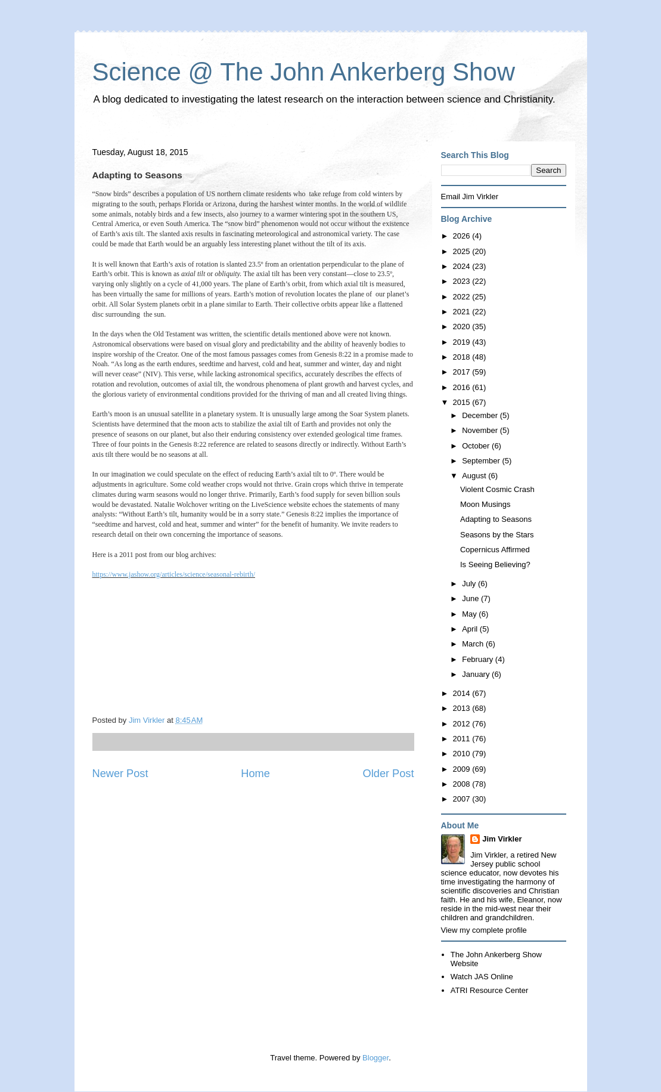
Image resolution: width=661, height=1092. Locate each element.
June (471, 598)
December (481, 415)
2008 (463, 783)
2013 (463, 708)
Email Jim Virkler (470, 196)
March (474, 643)
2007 (463, 798)
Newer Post (120, 773)
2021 (463, 311)
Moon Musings (485, 504)
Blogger (375, 1057)
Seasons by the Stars (497, 534)
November (481, 430)
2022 (463, 296)
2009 (463, 769)
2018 (463, 356)
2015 (463, 402)
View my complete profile (484, 930)
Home (255, 773)
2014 (463, 693)
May (470, 614)
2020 (463, 326)
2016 (463, 387)
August (475, 475)
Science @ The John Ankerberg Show (304, 72)
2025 (463, 251)
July (470, 583)
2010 (463, 753)
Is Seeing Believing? (495, 564)
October (477, 445)
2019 (463, 342)
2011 (463, 738)
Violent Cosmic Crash (497, 489)
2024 (463, 266)
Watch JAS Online (482, 976)
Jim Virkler (502, 838)
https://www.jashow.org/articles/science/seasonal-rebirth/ (173, 574)
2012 (463, 723)
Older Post (388, 773)
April (471, 628)
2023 (463, 281)
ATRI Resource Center (490, 990)
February (478, 659)
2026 (463, 235)
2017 (463, 371)
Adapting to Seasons (496, 519)
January (477, 674)
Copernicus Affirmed (495, 549)
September (482, 460)
